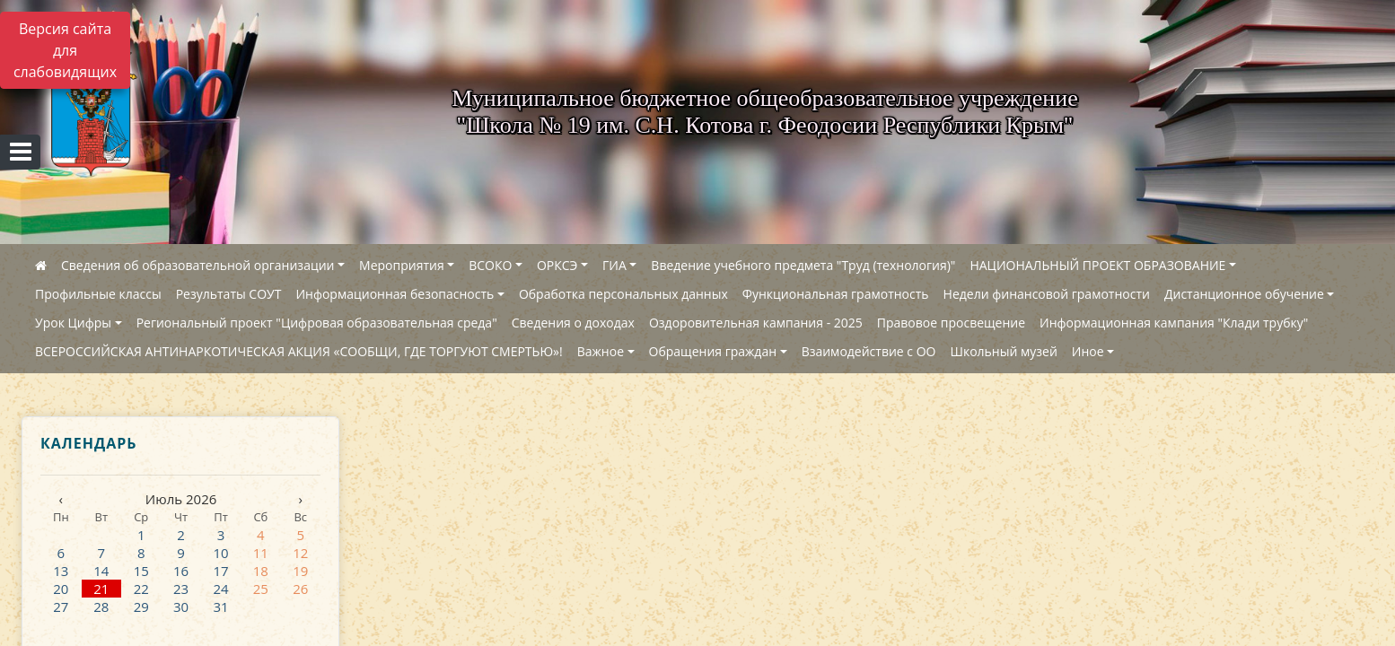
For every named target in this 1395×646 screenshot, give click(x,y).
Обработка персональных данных (623, 293)
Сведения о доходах (573, 322)
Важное (600, 351)
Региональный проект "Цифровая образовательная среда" (316, 322)
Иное (1088, 351)
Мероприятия (401, 265)
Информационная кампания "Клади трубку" (1174, 322)
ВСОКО (490, 265)
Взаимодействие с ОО (869, 351)
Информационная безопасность (394, 293)
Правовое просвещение (951, 322)
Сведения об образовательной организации (197, 265)
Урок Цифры (73, 322)
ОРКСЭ (557, 265)
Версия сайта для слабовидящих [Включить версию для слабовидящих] (65, 50)
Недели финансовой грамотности (1046, 293)
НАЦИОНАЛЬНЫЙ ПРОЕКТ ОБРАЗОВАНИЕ (1097, 265)
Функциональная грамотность (835, 293)
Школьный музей (1003, 351)
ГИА (614, 265)
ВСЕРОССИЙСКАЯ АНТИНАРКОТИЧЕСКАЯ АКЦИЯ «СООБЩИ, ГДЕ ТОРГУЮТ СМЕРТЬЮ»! (299, 351)
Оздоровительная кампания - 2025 (756, 322)
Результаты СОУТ (229, 293)
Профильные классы (98, 293)
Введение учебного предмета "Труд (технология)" (803, 265)
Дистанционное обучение (1244, 293)
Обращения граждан (713, 351)
